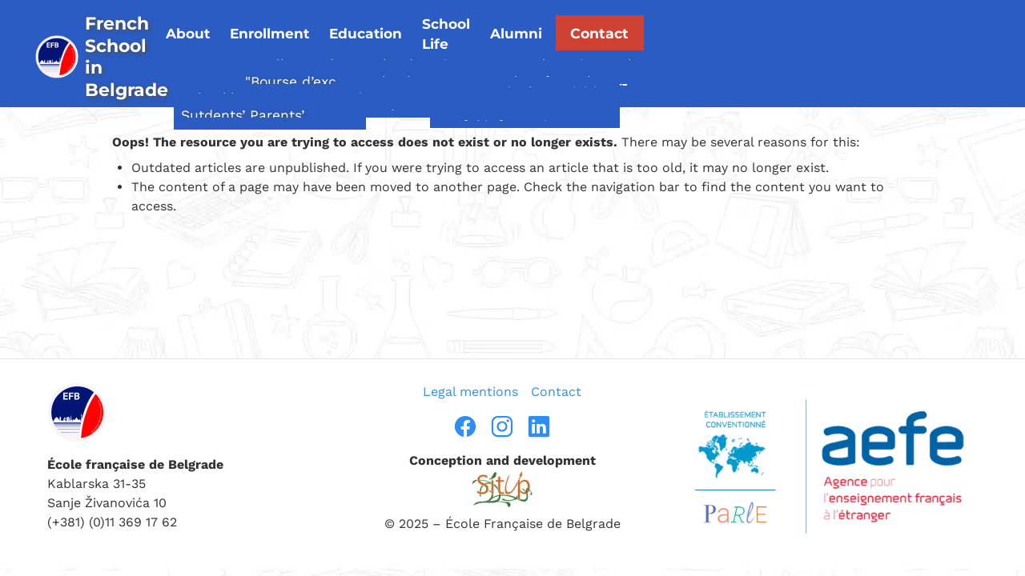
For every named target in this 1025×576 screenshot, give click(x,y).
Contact (897, 24)
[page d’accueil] (163, 37)
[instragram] (502, 426)
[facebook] (465, 426)
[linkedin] (539, 426)
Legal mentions (470, 391)
